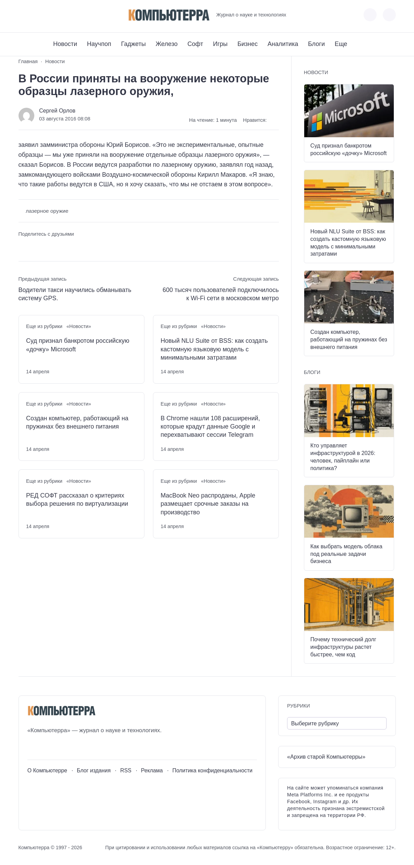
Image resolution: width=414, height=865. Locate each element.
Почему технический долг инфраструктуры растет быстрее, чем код (343, 646)
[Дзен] (62, 15)
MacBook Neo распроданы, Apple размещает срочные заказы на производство (208, 504)
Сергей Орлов (57, 110)
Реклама (152, 770)
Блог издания (94, 770)
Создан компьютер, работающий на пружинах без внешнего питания (77, 422)
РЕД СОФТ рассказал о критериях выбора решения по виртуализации (77, 499)
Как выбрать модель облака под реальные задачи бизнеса (346, 553)
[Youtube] (36, 15)
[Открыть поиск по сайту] (389, 14)
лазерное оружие (47, 211)
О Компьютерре (47, 770)
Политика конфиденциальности (213, 770)
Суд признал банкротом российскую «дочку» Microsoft (77, 344)
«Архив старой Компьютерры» (326, 756)
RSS (125, 770)
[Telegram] (49, 15)
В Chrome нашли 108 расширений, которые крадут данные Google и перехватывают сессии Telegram (210, 427)
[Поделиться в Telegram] (36, 247)
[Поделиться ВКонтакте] (23, 247)
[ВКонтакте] (23, 15)
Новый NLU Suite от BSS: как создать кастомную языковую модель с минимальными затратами (214, 349)
